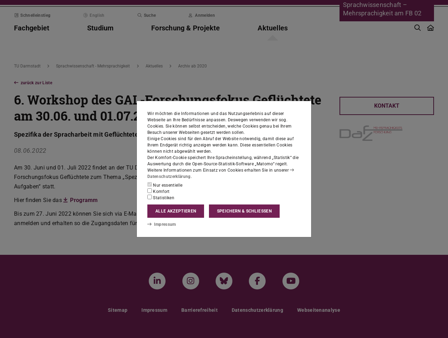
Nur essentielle (164, 185)
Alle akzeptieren (175, 211)
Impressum (161, 224)
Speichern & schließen (244, 211)
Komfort (158, 191)
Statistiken (160, 197)
